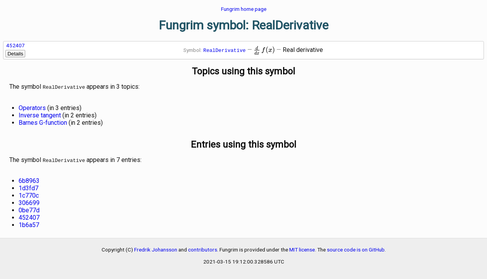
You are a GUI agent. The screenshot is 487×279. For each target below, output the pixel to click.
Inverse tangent (40, 114)
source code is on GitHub (356, 248)
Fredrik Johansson (155, 248)
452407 (15, 45)
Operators (32, 107)
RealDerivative (224, 49)
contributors (202, 248)
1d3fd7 (28, 186)
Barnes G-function (43, 122)
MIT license (302, 248)
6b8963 (29, 179)
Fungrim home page (243, 9)
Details (15, 54)
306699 (29, 201)
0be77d (29, 208)
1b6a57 (29, 223)
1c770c (29, 194)
